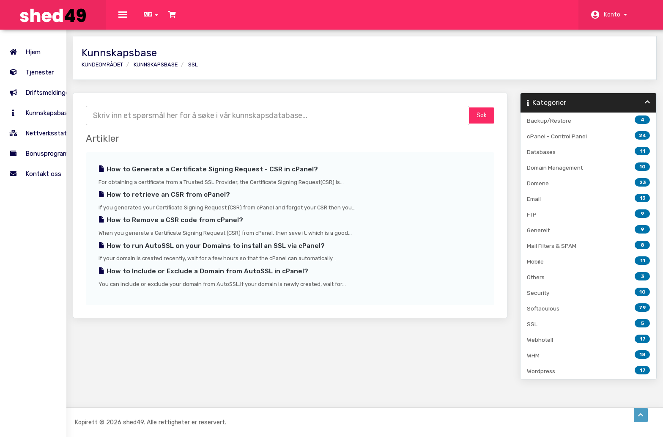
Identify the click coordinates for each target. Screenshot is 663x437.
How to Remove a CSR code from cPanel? (216, 226)
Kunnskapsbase (38, 105)
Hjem (23, 44)
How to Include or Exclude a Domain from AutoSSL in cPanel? (249, 277)
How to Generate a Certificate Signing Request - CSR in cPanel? (254, 175)
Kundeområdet (148, 71)
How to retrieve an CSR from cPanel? (210, 201)
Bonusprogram (37, 145)
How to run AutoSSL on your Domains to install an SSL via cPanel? (257, 252)
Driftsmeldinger (38, 84)
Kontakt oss (33, 166)
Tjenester (50, 64)
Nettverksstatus (39, 125)
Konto (615, 14)
